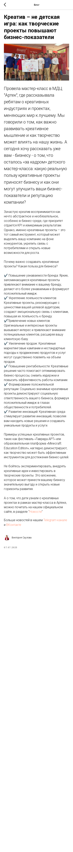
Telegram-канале (55, 520)
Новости (35, 512)
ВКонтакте (13, 525)
